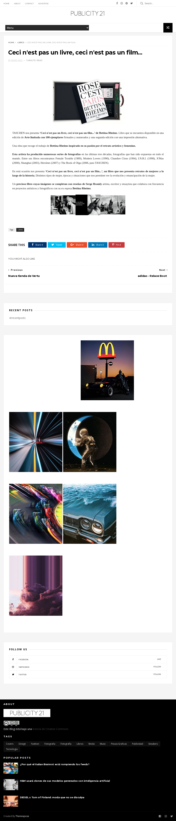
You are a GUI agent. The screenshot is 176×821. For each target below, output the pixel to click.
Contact (29, 3)
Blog (12, 729)
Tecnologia (12, 749)
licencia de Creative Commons (50, 729)
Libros (20, 42)
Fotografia (49, 743)
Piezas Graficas (119, 743)
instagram (85, 666)
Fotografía (66, 743)
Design (22, 743)
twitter (85, 674)
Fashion (35, 743)
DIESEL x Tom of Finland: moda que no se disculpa (52, 797)
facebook (85, 659)
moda (92, 743)
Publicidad (137, 743)
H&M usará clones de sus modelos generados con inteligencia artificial (65, 780)
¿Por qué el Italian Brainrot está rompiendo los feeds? (54, 764)
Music (103, 743)
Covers (9, 743)
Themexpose (22, 816)
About (17, 3)
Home (6, 3)
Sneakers (153, 743)
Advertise (43, 3)
